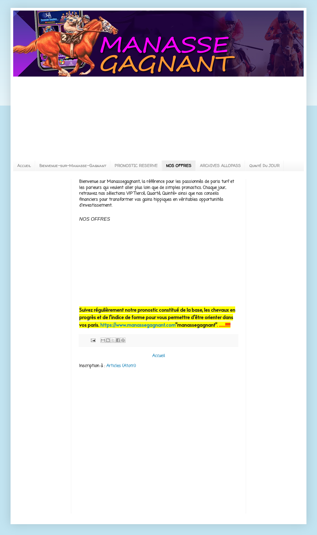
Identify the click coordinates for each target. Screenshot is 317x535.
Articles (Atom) (121, 366)
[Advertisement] (65, 114)
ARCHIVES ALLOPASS (220, 165)
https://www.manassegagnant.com (137, 324)
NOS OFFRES (178, 165)
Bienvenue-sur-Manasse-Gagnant (72, 165)
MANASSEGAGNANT (22, 16)
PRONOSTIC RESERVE (136, 165)
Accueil (24, 165)
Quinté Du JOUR (264, 165)
